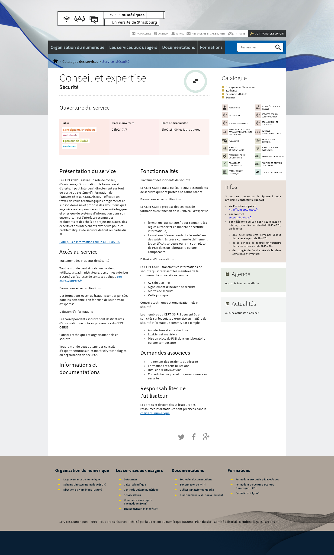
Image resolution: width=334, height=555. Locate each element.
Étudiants (231, 90)
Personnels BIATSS (236, 94)
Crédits (270, 522)
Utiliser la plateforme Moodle (197, 489)
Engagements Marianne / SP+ (141, 508)
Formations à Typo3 (247, 493)
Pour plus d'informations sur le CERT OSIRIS (89, 242)
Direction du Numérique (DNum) (82, 489)
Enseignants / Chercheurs (240, 87)
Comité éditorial (225, 522)
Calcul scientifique (135, 484)
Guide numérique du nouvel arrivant (201, 495)
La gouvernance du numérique (81, 479)
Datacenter (130, 479)
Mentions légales (251, 522)
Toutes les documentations (196, 479)
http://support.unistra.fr (243, 209)
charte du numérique (155, 413)
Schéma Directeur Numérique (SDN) (84, 484)
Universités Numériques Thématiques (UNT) (138, 501)
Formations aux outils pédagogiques (257, 479)
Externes (230, 97)
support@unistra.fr (240, 217)
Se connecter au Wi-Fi (193, 484)
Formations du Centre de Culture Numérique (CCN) (255, 486)
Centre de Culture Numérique (141, 489)
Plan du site (203, 522)
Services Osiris (132, 495)
